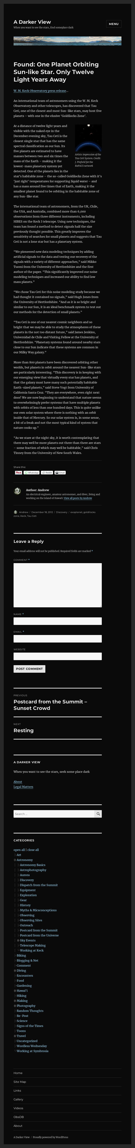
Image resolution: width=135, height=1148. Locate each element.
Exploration (28, 895)
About (18, 782)
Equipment (28, 890)
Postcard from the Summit (39, 930)
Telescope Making (33, 945)
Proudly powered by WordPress (50, 1137)
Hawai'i (22, 990)
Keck (23, 515)
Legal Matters (23, 787)
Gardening (24, 985)
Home (18, 1073)
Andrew (23, 512)
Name (19, 614)
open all (19, 850)
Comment (22, 560)
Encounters (25, 975)
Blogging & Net (27, 960)
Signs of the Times (30, 1026)
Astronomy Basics (32, 865)
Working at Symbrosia (32, 1051)
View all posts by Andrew (78, 498)
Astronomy (25, 860)
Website (20, 649)
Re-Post (22, 1016)
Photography (26, 1006)
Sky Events (28, 940)
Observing (27, 915)
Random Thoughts (30, 1011)
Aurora (25, 875)
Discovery (61, 512)
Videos (18, 1108)
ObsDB (19, 1117)
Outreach (26, 925)
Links (17, 1090)
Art (19, 855)
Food (20, 980)
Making (22, 1001)
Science (22, 1021)
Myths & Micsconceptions (38, 910)
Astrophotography (33, 870)
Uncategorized (27, 1041)
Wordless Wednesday (32, 1046)
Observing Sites (31, 920)
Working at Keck (32, 950)
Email (19, 631)
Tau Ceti (32, 515)
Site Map (20, 1082)
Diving (21, 970)
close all (33, 850)
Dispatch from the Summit (39, 885)
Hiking (21, 995)
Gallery (18, 1099)
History (25, 905)
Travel (21, 1036)
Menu (114, 24)
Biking (21, 955)
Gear (23, 900)
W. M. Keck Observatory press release (40, 91)
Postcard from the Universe (39, 935)
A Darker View (32, 22)
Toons (21, 1031)
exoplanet (76, 512)
